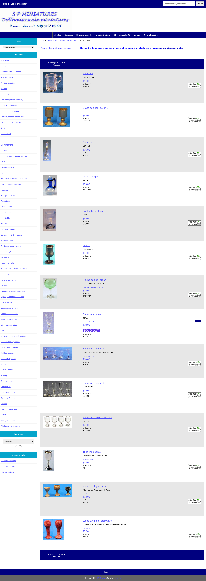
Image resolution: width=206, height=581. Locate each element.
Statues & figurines (8, 398)
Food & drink (6, 190)
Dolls (3, 162)
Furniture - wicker (8, 229)
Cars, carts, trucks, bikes (11, 122)
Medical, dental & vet (9, 314)
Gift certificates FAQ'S (122, 35)
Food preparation (8, 195)
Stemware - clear (92, 314)
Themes (4, 404)
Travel (3, 415)
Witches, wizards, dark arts (11, 426)
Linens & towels (7, 302)
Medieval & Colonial (9, 319)
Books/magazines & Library (12, 100)
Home (4, 4)
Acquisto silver (88, 459)
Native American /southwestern (13, 336)
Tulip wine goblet (92, 451)
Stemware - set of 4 (93, 348)
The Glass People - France (93, 287)
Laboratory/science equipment (13, 291)
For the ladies (6, 207)
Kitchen (4, 285)
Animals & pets (7, 77)
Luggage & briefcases (9, 308)
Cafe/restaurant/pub (9, 105)
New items (5, 60)
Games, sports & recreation (12, 235)
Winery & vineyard (8, 420)
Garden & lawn (7, 240)
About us (57, 35)
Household (5, 274)
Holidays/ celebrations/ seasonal (14, 268)
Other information (151, 35)
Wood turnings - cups (94, 486)
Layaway (137, 35)
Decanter (88, 142)
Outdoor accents (7, 353)
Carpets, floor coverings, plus (12, 117)
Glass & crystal (7, 252)
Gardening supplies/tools (11, 246)
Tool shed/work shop (9, 409)
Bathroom (5, 94)
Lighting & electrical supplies (12, 297)
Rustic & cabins (7, 370)
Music (3, 330)
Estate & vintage (7, 167)
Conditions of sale (8, 466)
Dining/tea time (52, 40)
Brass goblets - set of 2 (95, 107)
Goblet (86, 245)
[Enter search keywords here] (179, 3)
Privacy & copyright (8, 461)
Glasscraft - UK (88, 356)
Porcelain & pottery (8, 359)
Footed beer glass (93, 211)
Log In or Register (19, 4)
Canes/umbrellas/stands (10, 111)
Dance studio (6, 134)
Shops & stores (7, 381)
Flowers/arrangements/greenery (14, 184)
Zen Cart (118, 578)
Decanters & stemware (68, 40)
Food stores (5, 201)
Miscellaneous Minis (9, 325)
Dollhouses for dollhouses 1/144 (14, 156)
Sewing (4, 375)
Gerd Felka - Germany (91, 322)
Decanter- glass (91, 176)
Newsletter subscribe (84, 35)
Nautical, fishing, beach (10, 342)
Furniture (4, 223)
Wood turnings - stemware (97, 520)
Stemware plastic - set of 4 (97, 417)
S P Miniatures (101, 578)
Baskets (4, 89)
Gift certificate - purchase (11, 72)
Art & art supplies (8, 83)
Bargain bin (5, 66)
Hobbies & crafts (7, 263)
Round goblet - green (94, 279)
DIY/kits (4, 150)
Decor (3, 139)
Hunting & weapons (9, 280)
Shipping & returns (103, 35)
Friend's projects (7, 472)
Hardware (5, 257)
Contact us (69, 35)
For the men (6, 212)
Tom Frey (86, 494)
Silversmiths (6, 387)
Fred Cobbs (5, 218)
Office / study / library (9, 347)
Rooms (3, 364)
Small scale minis (8, 392)
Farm (3, 173)
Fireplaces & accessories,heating (14, 178)
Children (4, 128)
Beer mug (88, 73)
